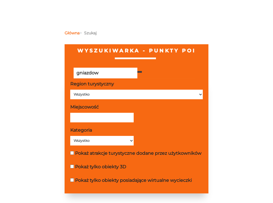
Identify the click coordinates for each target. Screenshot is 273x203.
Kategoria (81, 130)
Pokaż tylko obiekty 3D (100, 166)
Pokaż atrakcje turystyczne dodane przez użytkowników (138, 153)
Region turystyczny (92, 84)
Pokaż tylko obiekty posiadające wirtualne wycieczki (133, 180)
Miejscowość (84, 107)
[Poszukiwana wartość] (105, 73)
